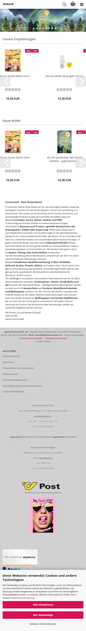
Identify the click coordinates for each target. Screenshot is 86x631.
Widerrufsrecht (10, 374)
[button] (5, 81)
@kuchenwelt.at (46, 458)
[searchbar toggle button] (64, 4)
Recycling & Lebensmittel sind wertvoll (22, 385)
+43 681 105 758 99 (44, 426)
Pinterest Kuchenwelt (56, 338)
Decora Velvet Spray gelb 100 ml (64, 76)
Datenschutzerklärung (22, 597)
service (36, 458)
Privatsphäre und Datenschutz (18, 368)
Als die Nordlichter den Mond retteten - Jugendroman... (64, 159)
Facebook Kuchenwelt (30, 338)
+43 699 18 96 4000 (44, 468)
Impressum (8, 362)
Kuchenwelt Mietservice (15, 380)
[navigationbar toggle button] (81, 4)
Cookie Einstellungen (13, 391)
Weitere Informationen (43, 624)
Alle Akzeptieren (43, 604)
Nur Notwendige (43, 615)
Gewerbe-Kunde (11, 356)
